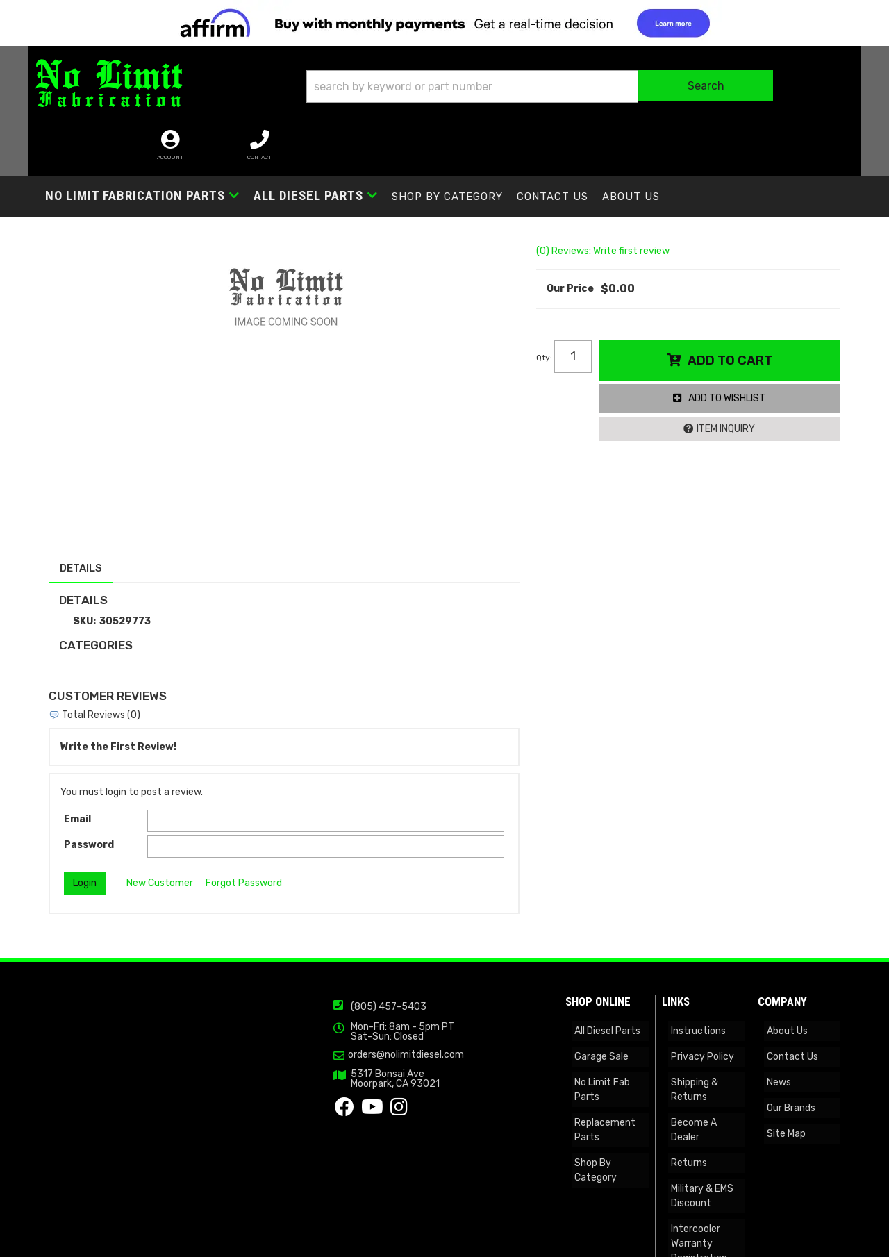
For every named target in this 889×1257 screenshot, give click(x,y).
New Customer (159, 857)
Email (77, 793)
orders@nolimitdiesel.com (208, 1034)
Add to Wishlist (731, 363)
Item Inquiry (730, 394)
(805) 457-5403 (191, 988)
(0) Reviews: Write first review (611, 216)
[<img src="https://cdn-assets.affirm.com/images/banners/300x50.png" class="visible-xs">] (444, 23)
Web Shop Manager (580, 1241)
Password (89, 818)
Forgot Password (244, 857)
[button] (454, 91)
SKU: (84, 594)
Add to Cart (734, 325)
